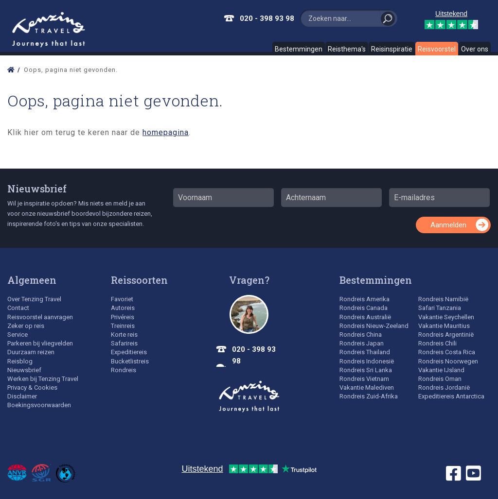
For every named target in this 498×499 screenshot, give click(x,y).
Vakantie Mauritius (444, 325)
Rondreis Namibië (443, 299)
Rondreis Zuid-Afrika (368, 396)
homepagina (165, 132)
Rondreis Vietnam (364, 378)
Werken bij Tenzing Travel (42, 378)
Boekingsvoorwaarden (39, 405)
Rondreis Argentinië (446, 334)
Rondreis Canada (363, 307)
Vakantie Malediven (366, 387)
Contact (18, 307)
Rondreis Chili (437, 343)
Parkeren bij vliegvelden (40, 343)
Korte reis (124, 334)
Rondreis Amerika (364, 299)
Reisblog (20, 361)
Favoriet (122, 299)
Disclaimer (22, 396)
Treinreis (123, 325)
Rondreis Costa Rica (446, 352)
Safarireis (124, 343)
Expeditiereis (129, 352)
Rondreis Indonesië (366, 361)
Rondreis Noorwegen (448, 361)
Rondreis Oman (440, 378)
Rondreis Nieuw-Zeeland (374, 325)
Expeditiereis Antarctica (451, 396)
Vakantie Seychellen (446, 317)
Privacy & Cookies (32, 387)
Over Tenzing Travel (34, 299)
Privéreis (122, 317)
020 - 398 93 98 (267, 18)
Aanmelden (448, 225)
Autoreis (123, 307)
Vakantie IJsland (441, 370)
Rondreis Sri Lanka (365, 370)
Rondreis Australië (365, 317)
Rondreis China (360, 334)
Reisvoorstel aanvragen (40, 317)
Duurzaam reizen (30, 352)
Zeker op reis (25, 325)
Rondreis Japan (361, 343)
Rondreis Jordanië (444, 387)
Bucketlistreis (130, 361)
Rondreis (123, 370)
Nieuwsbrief (37, 188)
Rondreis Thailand (364, 352)
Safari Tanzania (439, 307)
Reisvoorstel (437, 49)
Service (17, 334)
